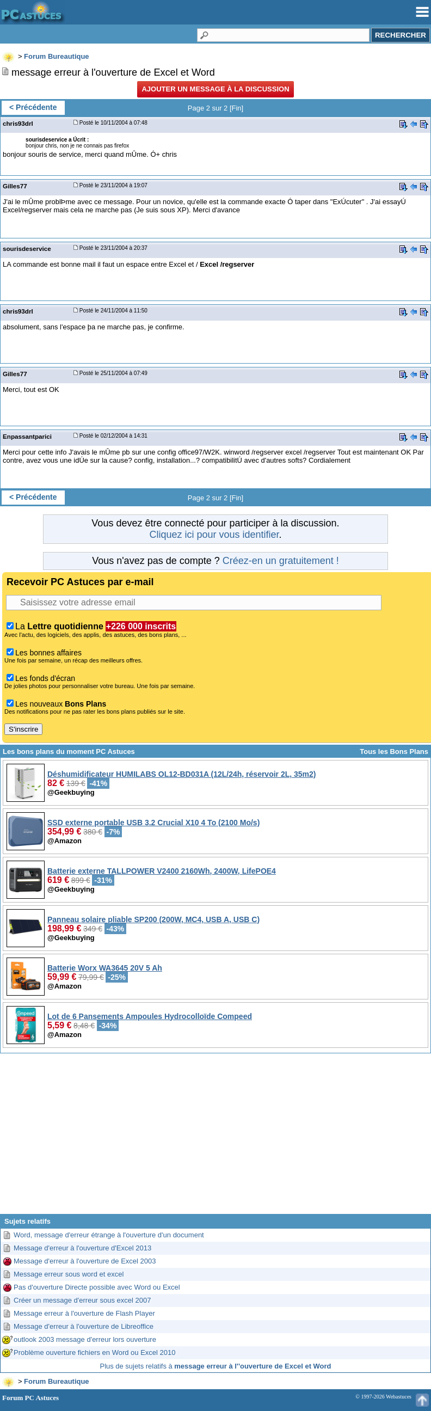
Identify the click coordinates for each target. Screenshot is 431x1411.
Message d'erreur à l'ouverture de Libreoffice (83, 1326)
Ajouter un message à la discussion (215, 89)
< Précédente (33, 107)
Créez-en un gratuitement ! (281, 560)
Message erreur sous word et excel (69, 1274)
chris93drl (18, 123)
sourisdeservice (27, 248)
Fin (237, 108)
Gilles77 (15, 185)
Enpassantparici (27, 436)
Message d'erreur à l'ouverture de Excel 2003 (85, 1261)
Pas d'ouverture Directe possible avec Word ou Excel (97, 1287)
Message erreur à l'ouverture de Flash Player (84, 1313)
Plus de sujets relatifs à (215, 1366)
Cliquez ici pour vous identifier (214, 534)
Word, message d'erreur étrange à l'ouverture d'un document (109, 1235)
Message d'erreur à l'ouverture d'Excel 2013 (82, 1248)
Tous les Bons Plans (394, 751)
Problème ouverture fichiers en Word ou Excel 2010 (94, 1352)
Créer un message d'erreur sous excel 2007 (82, 1300)
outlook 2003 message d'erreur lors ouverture (85, 1339)
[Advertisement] (215, 1138)
